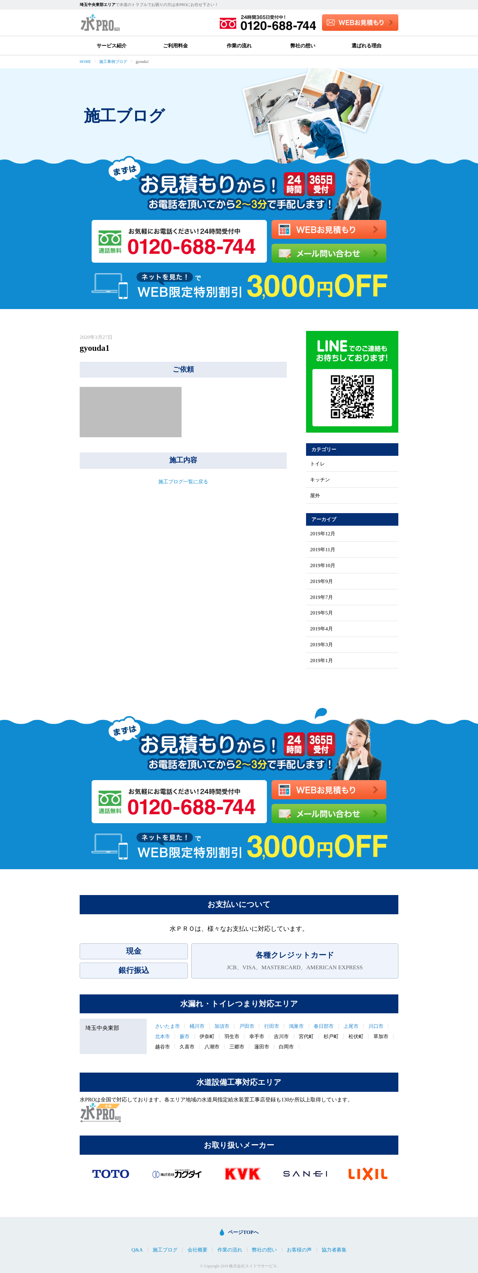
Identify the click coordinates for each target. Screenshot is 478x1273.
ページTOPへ (243, 1232)
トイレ (317, 463)
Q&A (137, 1249)
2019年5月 (321, 612)
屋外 (315, 495)
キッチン (320, 479)
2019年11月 (322, 549)
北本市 (162, 1036)
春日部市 (324, 1026)
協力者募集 (334, 1249)
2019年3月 (321, 644)
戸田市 (246, 1026)
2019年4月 (321, 628)
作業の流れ (239, 45)
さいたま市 (167, 1026)
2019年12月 (322, 533)
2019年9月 (321, 581)
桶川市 (197, 1026)
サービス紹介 (111, 45)
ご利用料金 (175, 45)
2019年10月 (322, 565)
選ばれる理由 (366, 45)
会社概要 (197, 1249)
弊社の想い (302, 45)
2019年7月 (321, 597)
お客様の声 (299, 1249)
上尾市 (351, 1026)
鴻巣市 (296, 1026)
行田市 (271, 1026)
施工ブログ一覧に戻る (183, 481)
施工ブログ (165, 1249)
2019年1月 (321, 660)
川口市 (375, 1026)
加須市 (221, 1026)
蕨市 (185, 1036)
